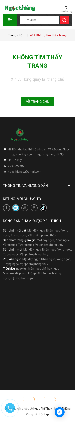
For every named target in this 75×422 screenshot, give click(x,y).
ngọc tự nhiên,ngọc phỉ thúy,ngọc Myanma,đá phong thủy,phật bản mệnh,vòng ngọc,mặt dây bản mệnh (32, 273)
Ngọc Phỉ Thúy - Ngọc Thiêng (52, 408)
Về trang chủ (37, 102)
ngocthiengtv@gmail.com (25, 171)
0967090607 (16, 165)
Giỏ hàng (66, 11)
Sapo (47, 414)
